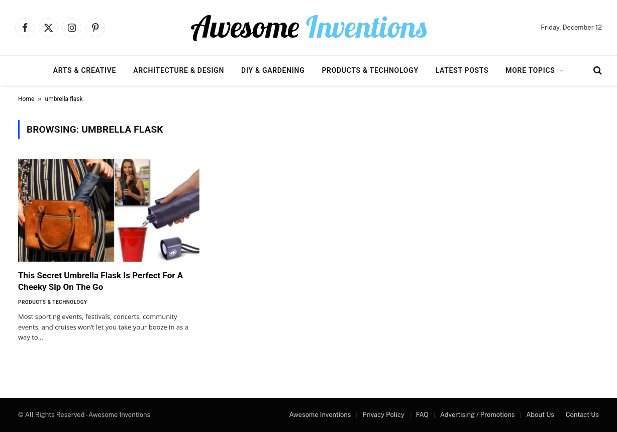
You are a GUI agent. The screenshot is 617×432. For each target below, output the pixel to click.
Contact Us (582, 414)
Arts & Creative (84, 70)
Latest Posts (462, 70)
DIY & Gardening (272, 70)
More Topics (530, 70)
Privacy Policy (383, 414)
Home (26, 98)
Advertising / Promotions (477, 414)
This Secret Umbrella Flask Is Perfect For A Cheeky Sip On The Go (100, 281)
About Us (540, 414)
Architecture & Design (178, 70)
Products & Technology (370, 70)
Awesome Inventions (320, 414)
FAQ (422, 414)
